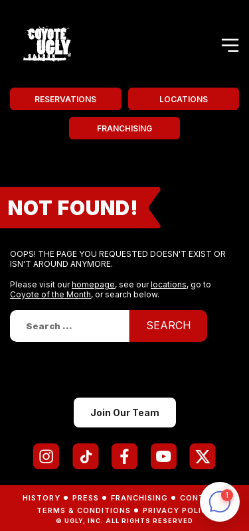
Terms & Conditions (84, 510)
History (41, 497)
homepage (93, 284)
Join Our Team (124, 412)
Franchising (124, 128)
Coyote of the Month (50, 294)
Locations (183, 99)
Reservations (65, 99)
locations (169, 284)
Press (85, 497)
